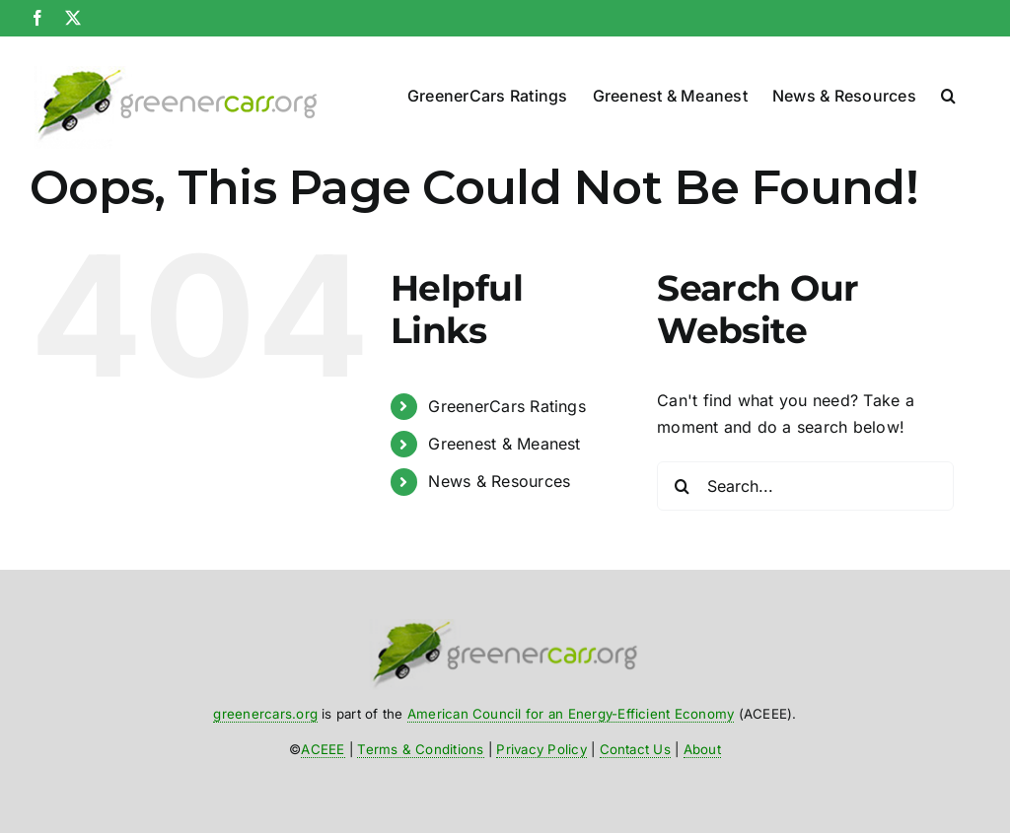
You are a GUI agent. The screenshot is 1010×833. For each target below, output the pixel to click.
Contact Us (635, 749)
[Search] (681, 486)
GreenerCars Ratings (507, 406)
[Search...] (805, 486)
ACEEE (322, 749)
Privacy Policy (541, 749)
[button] (948, 91)
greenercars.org (265, 714)
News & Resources (499, 481)
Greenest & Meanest (504, 443)
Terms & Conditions (420, 749)
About (702, 749)
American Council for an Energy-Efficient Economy (571, 714)
